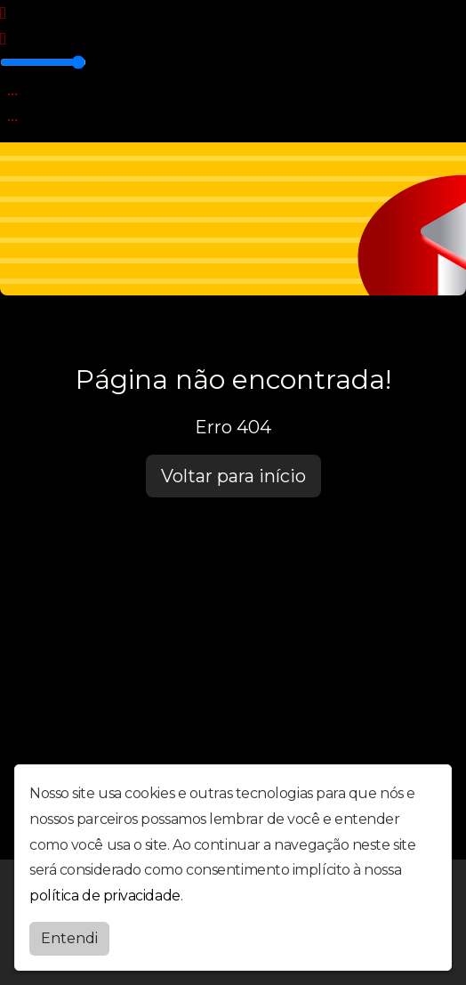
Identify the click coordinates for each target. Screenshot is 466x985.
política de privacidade (105, 895)
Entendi (69, 938)
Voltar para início (233, 476)
